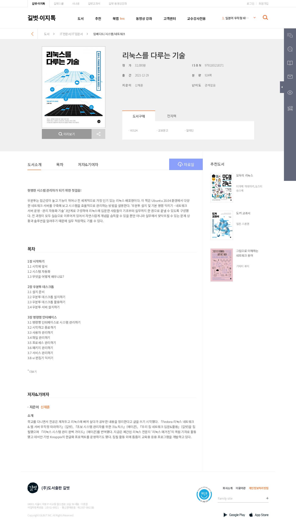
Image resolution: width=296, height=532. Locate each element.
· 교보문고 (162, 130)
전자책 (171, 115)
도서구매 (139, 116)
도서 (81, 18)
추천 (98, 18)
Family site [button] (225, 498)
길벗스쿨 (59, 3)
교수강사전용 (196, 18)
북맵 (116, 18)
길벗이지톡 (41, 17)
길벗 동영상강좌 (118, 3)
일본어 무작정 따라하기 (235, 18)
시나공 (75, 3)
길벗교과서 (94, 3)
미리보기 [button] (67, 134)
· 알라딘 (189, 130)
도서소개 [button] (34, 164)
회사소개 (228, 488)
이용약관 (241, 488)
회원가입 (264, 3)
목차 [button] (59, 164)
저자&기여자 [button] (88, 164)
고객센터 (169, 18)
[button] (98, 134)
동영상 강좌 (144, 18)
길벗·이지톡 (38, 3)
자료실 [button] (186, 164)
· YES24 (133, 130)
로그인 (250, 3)
